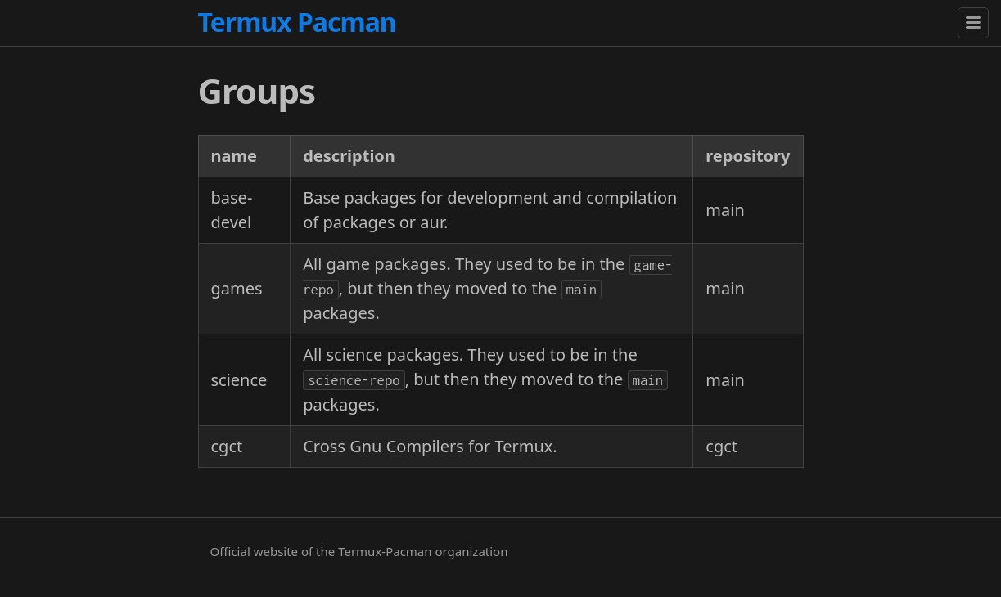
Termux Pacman (297, 21)
